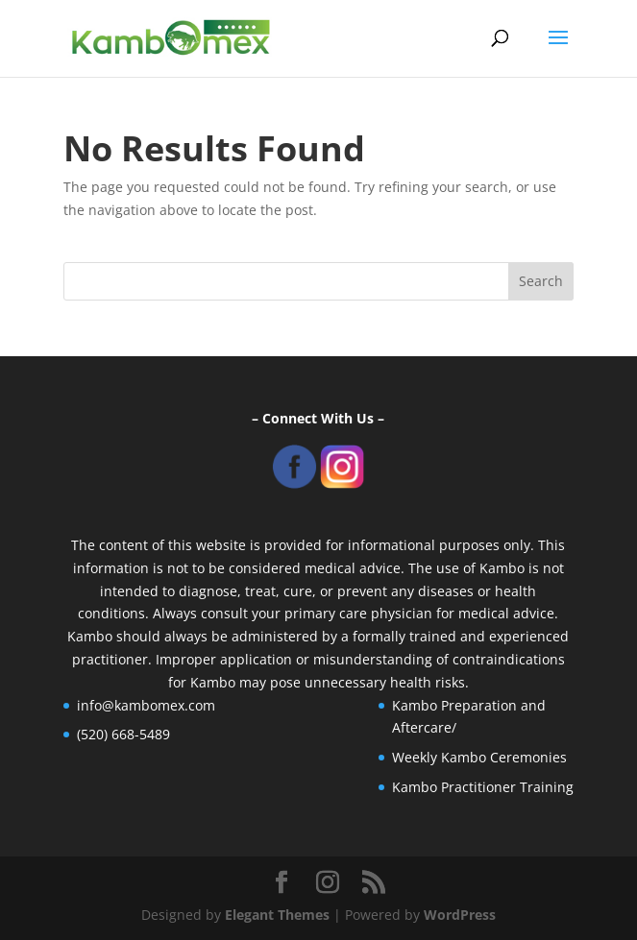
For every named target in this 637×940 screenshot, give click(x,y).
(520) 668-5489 (123, 734)
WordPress (460, 914)
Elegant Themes (277, 914)
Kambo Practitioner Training (483, 787)
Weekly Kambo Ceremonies (479, 757)
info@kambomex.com (146, 705)
